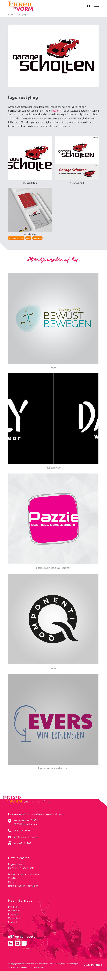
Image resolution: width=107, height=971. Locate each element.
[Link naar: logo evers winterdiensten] (53, 722)
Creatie (12, 878)
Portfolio (13, 914)
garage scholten (16, 238)
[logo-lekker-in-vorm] (44, 6)
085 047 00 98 (22, 830)
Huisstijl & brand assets (21, 867)
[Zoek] (87, 7)
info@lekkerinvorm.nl (26, 837)
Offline (12, 882)
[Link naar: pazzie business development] (53, 521)
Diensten (13, 906)
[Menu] (95, 6)
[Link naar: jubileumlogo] (53, 421)
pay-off (56, 110)
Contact (12, 922)
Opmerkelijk (15, 918)
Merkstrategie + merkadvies (23, 874)
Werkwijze (14, 910)
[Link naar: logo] (53, 321)
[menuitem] (87, 6)
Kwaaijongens (54, 964)
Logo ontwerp (16, 864)
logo (28, 238)
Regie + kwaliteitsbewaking (23, 885)
